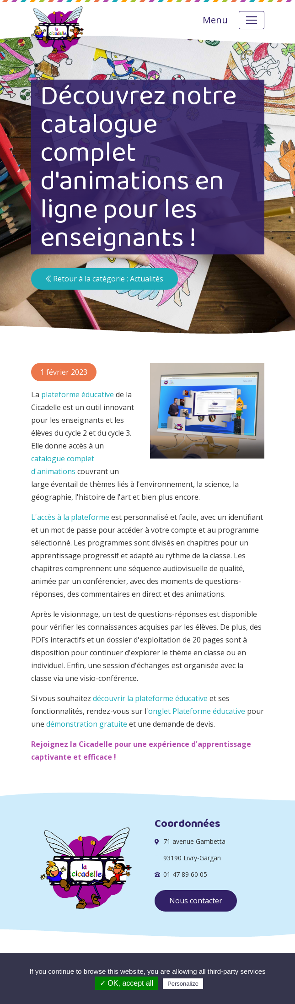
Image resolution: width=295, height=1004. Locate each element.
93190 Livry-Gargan (192, 857)
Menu (215, 20)
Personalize (182, 983)
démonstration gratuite (86, 724)
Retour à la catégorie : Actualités (104, 279)
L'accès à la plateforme (70, 517)
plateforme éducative (78, 394)
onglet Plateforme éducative (196, 711)
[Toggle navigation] (251, 20)
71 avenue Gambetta (194, 841)
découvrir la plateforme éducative (150, 698)
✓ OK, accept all (126, 983)
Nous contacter (195, 901)
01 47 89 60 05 (185, 874)
